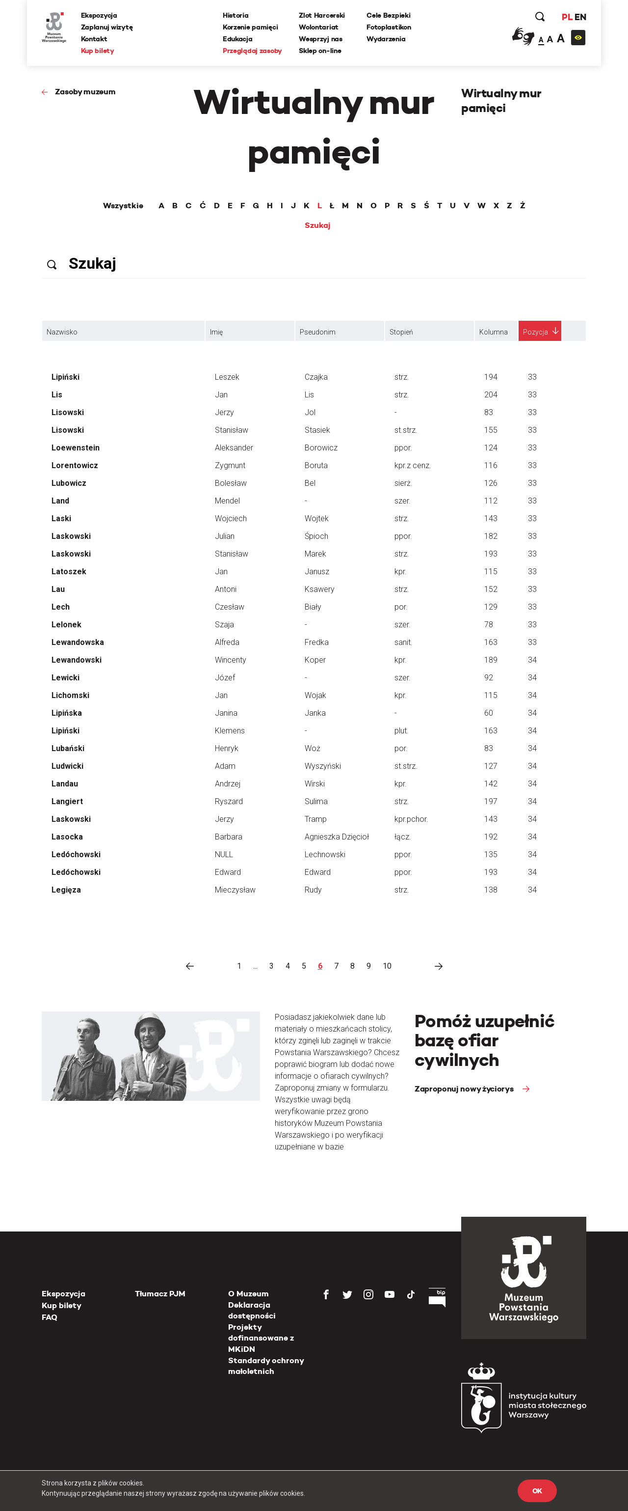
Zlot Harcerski (322, 15)
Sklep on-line (320, 50)
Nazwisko (62, 332)
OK (537, 1490)
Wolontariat (319, 27)
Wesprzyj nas (320, 38)
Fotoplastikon (388, 27)
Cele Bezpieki (388, 15)
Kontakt (94, 38)
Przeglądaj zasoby (252, 50)
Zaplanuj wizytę (107, 27)
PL (566, 17)
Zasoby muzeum (85, 91)
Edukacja (238, 38)
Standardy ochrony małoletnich (266, 1365)
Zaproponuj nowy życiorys (465, 1089)
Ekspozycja (99, 15)
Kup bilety (97, 50)
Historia (236, 15)
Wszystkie (123, 206)
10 (387, 966)
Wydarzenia (385, 38)
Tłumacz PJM (160, 1293)
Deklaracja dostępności (252, 1310)
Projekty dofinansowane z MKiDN (261, 1338)
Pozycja (535, 332)
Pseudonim (318, 332)
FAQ (49, 1317)
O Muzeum (248, 1293)
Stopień (401, 332)
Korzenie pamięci (250, 27)
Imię (216, 332)
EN (580, 17)
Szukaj (318, 225)
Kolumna (493, 332)
